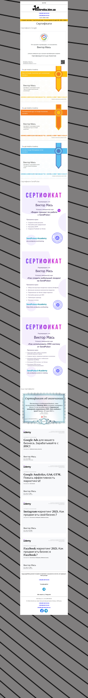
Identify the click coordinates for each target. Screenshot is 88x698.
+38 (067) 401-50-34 (44, 13)
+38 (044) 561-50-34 (44, 15)
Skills (61, 20)
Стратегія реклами (37, 20)
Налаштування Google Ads (51, 20)
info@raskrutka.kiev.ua (44, 689)
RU (45, 3)
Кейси (65, 20)
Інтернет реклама (26, 20)
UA (43, 3)
